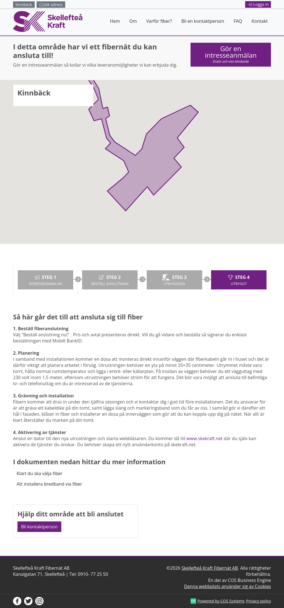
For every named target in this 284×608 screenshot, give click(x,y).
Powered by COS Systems (221, 601)
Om (133, 21)
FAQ (238, 21)
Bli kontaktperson (39, 527)
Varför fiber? (159, 21)
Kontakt (260, 21)
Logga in (258, 4)
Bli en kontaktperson (202, 21)
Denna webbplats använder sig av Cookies (227, 586)
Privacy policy (258, 601)
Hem (115, 21)
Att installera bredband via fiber (49, 484)
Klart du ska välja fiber (39, 473)
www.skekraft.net (205, 438)
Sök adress (50, 4)
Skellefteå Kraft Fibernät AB (209, 568)
